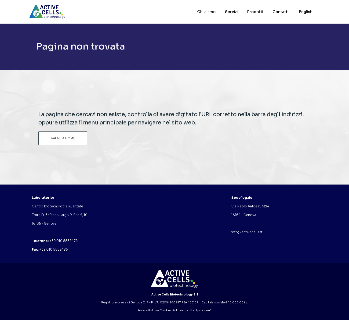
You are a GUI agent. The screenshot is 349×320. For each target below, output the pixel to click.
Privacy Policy (147, 310)
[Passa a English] (305, 12)
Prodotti (255, 11)
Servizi (231, 11)
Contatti (280, 11)
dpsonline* (203, 310)
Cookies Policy (170, 310)
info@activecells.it (246, 232)
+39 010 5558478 (63, 241)
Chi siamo (206, 11)
